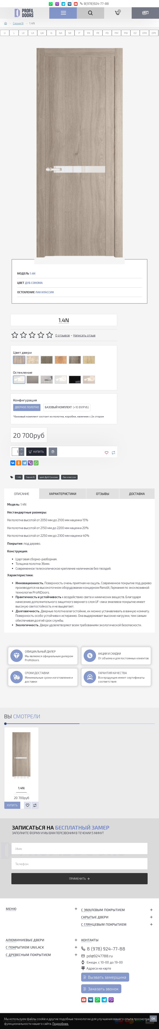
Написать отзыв (84, 335)
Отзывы (102, 494)
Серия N (18, 23)
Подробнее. (60, 1023)
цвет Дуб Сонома (49, 477)
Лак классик (69, 477)
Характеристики (62, 494)
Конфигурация (25, 400)
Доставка (137, 494)
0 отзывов (62, 335)
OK (153, 1018)
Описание (21, 494)
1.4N (19, 477)
